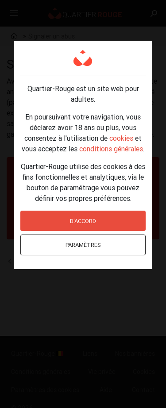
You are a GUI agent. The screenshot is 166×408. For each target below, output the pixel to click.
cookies (121, 138)
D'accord (83, 221)
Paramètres (83, 245)
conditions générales (111, 148)
